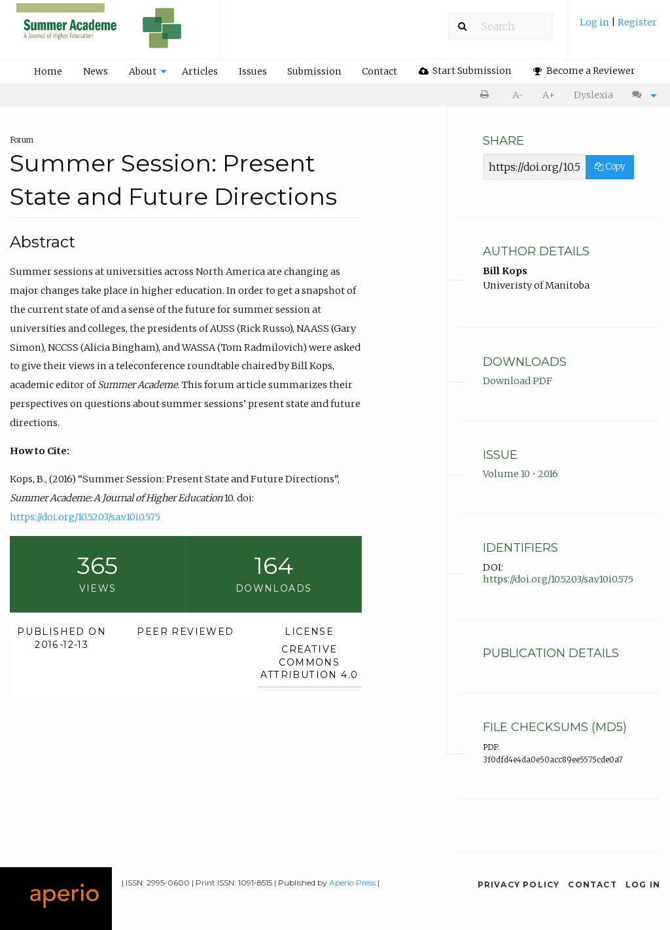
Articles (200, 71)
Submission (314, 71)
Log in (595, 22)
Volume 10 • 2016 (520, 474)
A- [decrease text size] (517, 95)
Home (48, 71)
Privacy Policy (519, 884)
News (95, 71)
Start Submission (465, 71)
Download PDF (517, 381)
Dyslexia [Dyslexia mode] (593, 95)
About (142, 71)
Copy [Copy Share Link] (610, 166)
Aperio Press (352, 882)
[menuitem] (618, 27)
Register (637, 22)
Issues (253, 71)
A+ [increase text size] (548, 95)
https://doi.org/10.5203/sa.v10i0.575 (85, 517)
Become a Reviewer (584, 71)
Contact (379, 71)
